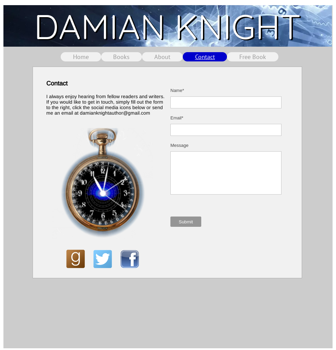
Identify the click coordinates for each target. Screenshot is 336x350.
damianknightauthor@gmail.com (115, 113)
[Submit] (185, 222)
